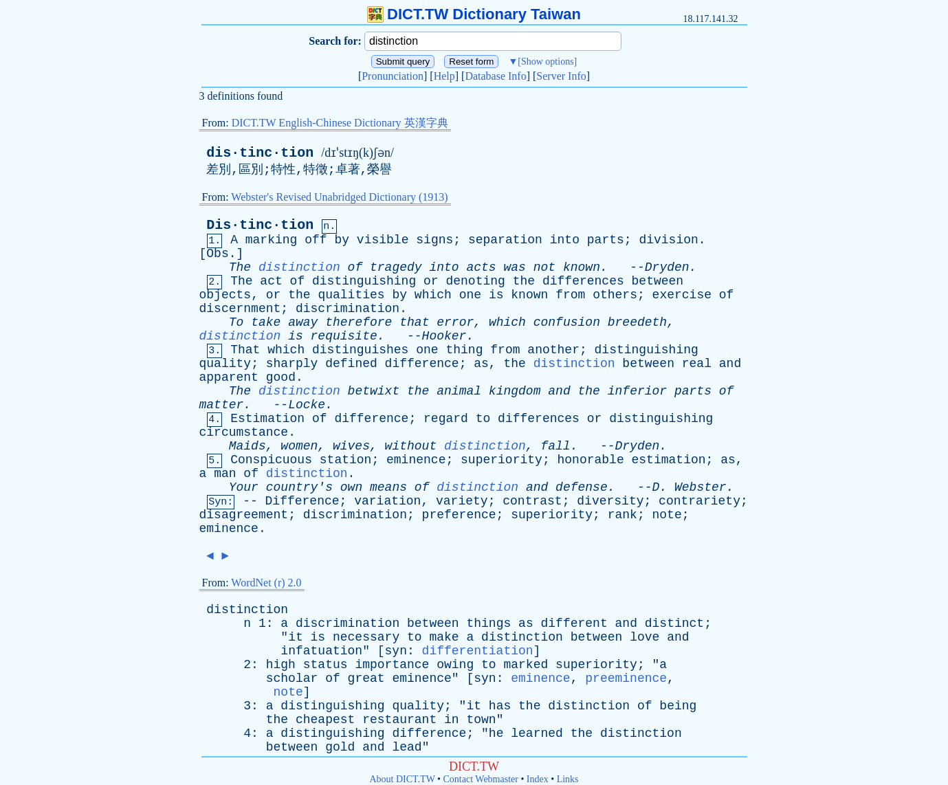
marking (271, 240)
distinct (674, 623)
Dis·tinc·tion (259, 225)
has (500, 706)
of (355, 267)
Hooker (444, 336)
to (483, 418)
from (570, 295)
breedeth (637, 322)
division (668, 240)
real (697, 364)
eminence (415, 460)
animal (459, 391)
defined (351, 364)
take (265, 322)
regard (445, 418)
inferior (637, 391)
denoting (475, 281)
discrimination (347, 309)
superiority (501, 460)
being (677, 706)
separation (505, 240)
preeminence (626, 678)
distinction (299, 267)
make (444, 637)
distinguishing (364, 281)
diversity (610, 501)
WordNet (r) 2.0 (266, 582)
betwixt (374, 391)
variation (387, 501)
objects (225, 295)
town (481, 720)
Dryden (667, 267)
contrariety (699, 501)
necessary (366, 637)
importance (392, 665)
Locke (306, 405)
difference (422, 364)
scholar (292, 678)
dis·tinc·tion (259, 153)
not (544, 267)
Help (444, 76)
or (431, 281)
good (281, 377)
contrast (532, 501)
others (615, 295)
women (299, 446)
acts (481, 267)
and (730, 364)
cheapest (325, 720)
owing (455, 665)
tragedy (396, 267)
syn (396, 651)
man (225, 473)
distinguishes (360, 350)
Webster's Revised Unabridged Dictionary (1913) (339, 197)
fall (555, 446)
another (553, 350)
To (236, 322)
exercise (682, 295)
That (245, 350)
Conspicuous (271, 460)
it (295, 637)
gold (340, 747)
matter (221, 405)
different (574, 623)
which (433, 295)
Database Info (495, 76)
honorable (590, 460)
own (351, 487)
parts (605, 240)
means (388, 487)
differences (583, 281)
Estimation (267, 418)
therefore (358, 322)
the (524, 281)
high (281, 665)
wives (351, 446)
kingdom (515, 391)
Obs (217, 254)
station (346, 460)
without (411, 446)
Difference (302, 501)
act (271, 281)
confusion (566, 322)
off (316, 240)
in (451, 720)
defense (581, 487)
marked (525, 665)
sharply (292, 364)
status (325, 665)
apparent (228, 377)
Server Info (561, 76)
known (581, 267)
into (565, 240)
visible (383, 240)
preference (459, 515)
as (481, 364)
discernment (240, 309)
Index (538, 779)
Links (568, 779)
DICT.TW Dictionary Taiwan (474, 14)
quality (225, 364)
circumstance (244, 432)
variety (462, 501)
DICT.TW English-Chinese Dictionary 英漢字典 (340, 123)
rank (622, 515)
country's (299, 487)
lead (406, 747)
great (366, 678)
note (666, 515)
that (414, 322)
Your (243, 487)
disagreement (244, 515)
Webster (700, 487)
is (496, 295)
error (455, 322)
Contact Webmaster (480, 779)
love (644, 637)
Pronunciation (392, 76)
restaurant (399, 720)
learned (537, 733)
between (658, 281)
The (240, 267)
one (470, 295)
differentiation (477, 651)
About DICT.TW (401, 779)
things (488, 623)
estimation (669, 460)
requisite (344, 336)
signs (434, 240)
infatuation (321, 651)
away (303, 322)
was (515, 267)
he (496, 733)
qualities (351, 295)
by (341, 240)
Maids (247, 446)
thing (464, 350)
